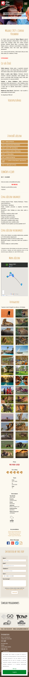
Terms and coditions (6, 638)
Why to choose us (5, 637)
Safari (8, 17)
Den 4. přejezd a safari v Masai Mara (11, 151)
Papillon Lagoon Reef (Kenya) (14, 535)
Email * (4, 563)
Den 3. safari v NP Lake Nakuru (10, 148)
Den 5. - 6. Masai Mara (8, 154)
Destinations (4, 643)
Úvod (4, 17)
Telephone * (5, 568)
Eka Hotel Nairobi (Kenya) (14, 534)
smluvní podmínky (19, 589)
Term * (4, 573)
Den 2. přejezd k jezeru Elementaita (11, 144)
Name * (4, 558)
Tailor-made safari (6, 647)
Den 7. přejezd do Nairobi (8, 157)
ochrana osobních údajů (10, 589)
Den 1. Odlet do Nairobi (8, 141)
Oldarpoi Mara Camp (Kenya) (14, 532)
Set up (14, 668)
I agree (14, 672)
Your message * (6, 579)
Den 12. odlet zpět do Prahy (9, 165)
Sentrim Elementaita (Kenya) (14, 531)
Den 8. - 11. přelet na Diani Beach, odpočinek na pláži (14, 161)
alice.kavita (6, 651)
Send (14, 592)
